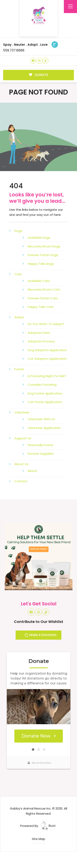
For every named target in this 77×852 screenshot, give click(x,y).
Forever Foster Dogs (43, 255)
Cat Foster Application (45, 402)
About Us (21, 464)
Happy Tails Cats (41, 307)
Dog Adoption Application (47, 350)
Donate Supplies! (41, 453)
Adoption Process (41, 341)
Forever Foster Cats (43, 298)
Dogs (18, 231)
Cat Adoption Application (47, 358)
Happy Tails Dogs (41, 264)
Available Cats (39, 281)
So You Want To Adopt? (46, 324)
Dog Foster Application (45, 393)
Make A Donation (40, 635)
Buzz (48, 825)
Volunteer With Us (41, 419)
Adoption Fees (39, 333)
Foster (19, 369)
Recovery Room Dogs (44, 246)
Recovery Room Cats (44, 289)
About (32, 471)
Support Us (22, 438)
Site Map (38, 839)
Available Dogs (39, 237)
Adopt (19, 317)
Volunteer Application (44, 428)
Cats (18, 274)
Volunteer (21, 412)
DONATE (38, 74)
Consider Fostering (42, 384)
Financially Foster (40, 445)
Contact (21, 481)
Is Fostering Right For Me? (47, 376)
